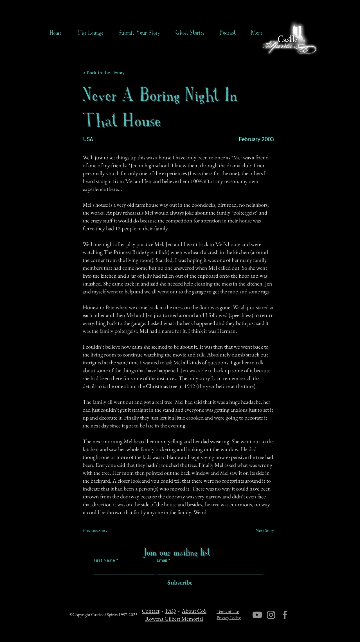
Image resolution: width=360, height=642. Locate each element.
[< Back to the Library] (105, 72)
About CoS (194, 610)
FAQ (170, 610)
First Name (104, 560)
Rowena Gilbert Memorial (174, 618)
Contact (150, 610)
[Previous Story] (101, 530)
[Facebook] (284, 614)
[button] (190, 33)
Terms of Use (228, 611)
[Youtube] (257, 614)
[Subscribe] (178, 582)
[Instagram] (271, 614)
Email (162, 560)
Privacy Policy (229, 618)
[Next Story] (260, 530)
